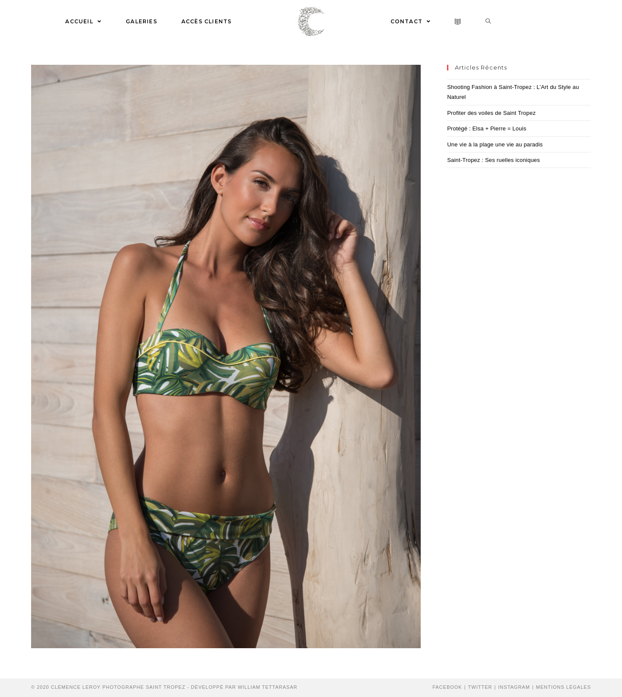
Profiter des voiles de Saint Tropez (491, 113)
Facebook (447, 687)
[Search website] (488, 21)
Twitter (480, 687)
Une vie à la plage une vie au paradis (495, 144)
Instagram (514, 687)
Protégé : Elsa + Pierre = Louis (486, 128)
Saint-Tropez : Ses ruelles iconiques (493, 160)
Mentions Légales (563, 687)
